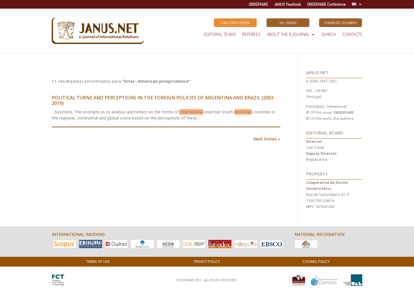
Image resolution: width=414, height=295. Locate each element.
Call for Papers (235, 22)
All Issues (287, 22)
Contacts (352, 34)
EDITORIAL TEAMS (220, 34)
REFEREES (251, 34)
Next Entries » (266, 139)
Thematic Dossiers (340, 22)
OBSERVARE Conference (326, 4)
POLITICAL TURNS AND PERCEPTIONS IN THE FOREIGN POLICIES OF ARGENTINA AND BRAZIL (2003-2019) (163, 100)
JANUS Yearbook (287, 4)
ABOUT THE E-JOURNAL (288, 34)
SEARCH (328, 34)
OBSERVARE (258, 4)
